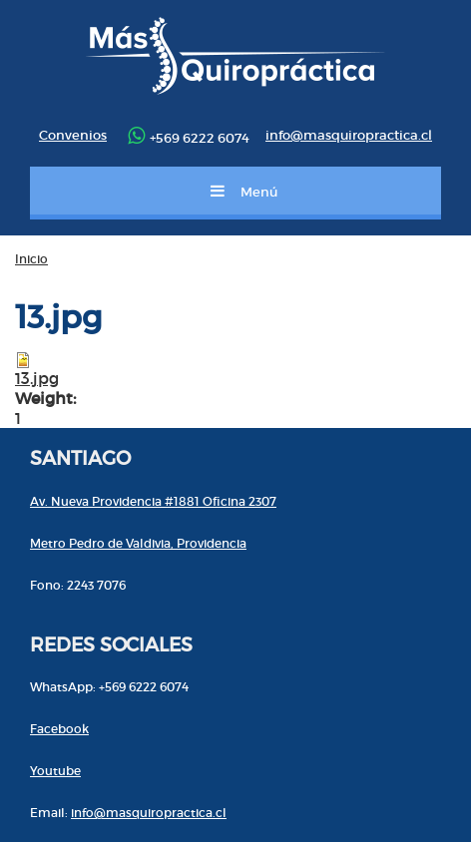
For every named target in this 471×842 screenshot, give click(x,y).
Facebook (59, 728)
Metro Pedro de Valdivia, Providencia (138, 543)
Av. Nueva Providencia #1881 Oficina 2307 (153, 501)
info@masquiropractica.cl (348, 135)
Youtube (55, 770)
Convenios (73, 135)
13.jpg (37, 378)
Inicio (31, 258)
